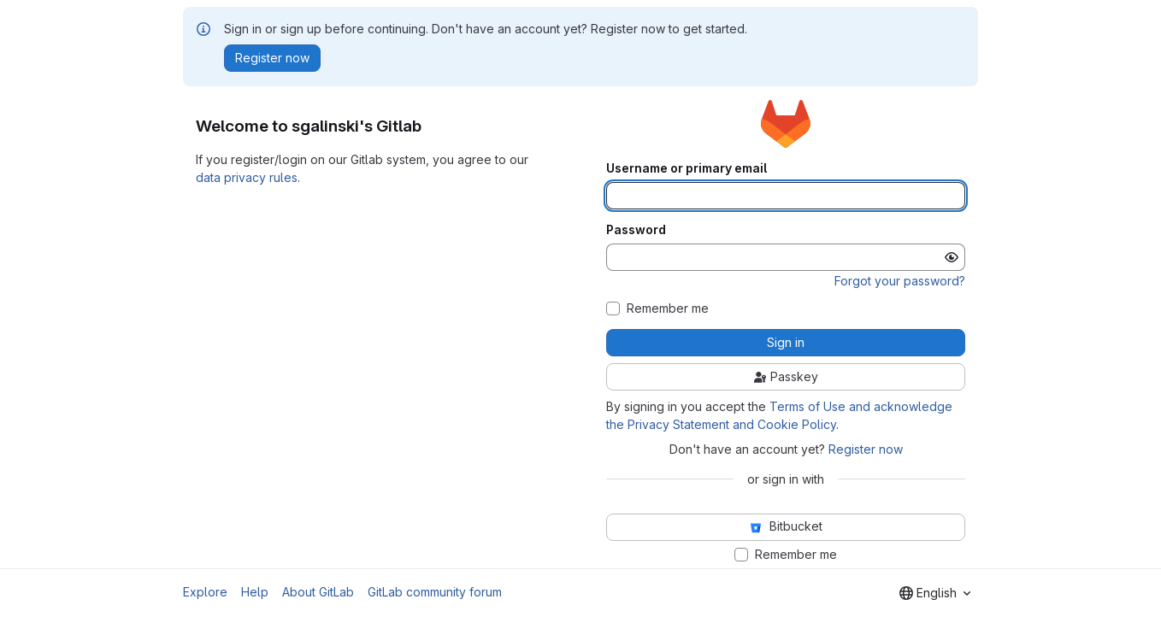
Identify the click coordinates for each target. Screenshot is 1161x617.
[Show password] (951, 257)
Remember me (668, 308)
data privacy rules (247, 177)
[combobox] (935, 593)
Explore (205, 592)
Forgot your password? (899, 280)
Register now (865, 449)
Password (636, 230)
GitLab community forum (435, 592)
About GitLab (318, 592)
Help (254, 592)
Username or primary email (686, 168)
